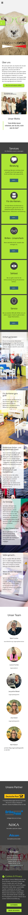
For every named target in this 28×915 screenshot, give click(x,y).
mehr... (14, 180)
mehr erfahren (14, 910)
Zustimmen (14, 905)
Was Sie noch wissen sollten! (14, 85)
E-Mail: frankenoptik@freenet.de (14, 865)
